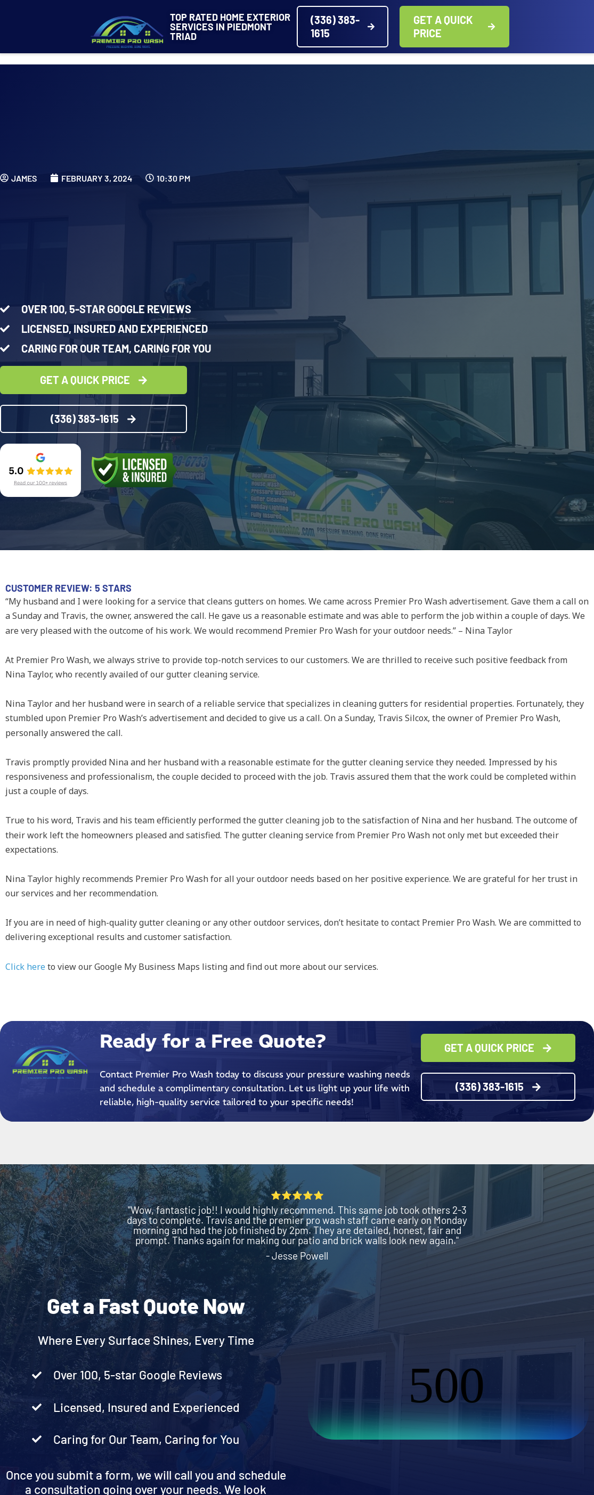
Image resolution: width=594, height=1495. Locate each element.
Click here (25, 967)
